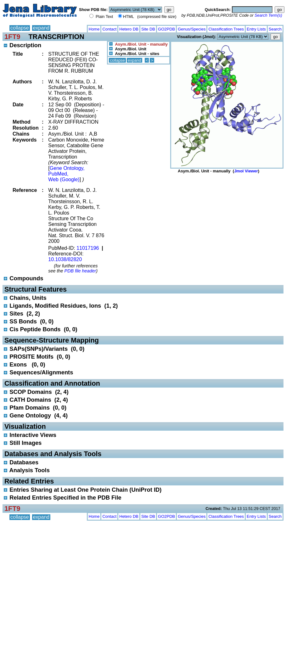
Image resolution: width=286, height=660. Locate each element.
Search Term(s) (268, 15)
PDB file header (80, 270)
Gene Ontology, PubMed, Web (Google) (66, 173)
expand (41, 28)
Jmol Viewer (246, 171)
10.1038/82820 (65, 259)
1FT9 (12, 37)
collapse (19, 28)
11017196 (87, 248)
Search (275, 29)
